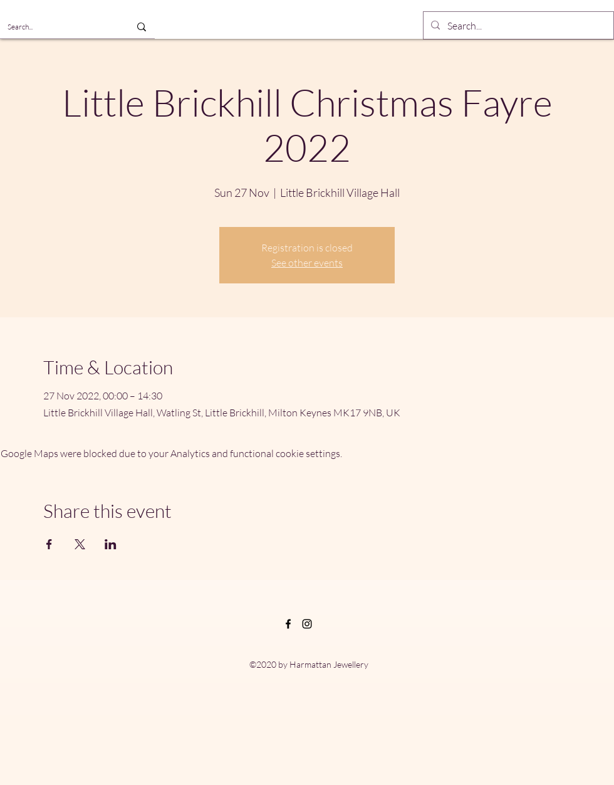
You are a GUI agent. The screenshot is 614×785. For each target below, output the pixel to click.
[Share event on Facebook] (49, 544)
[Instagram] (307, 624)
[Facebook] (288, 624)
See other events (307, 262)
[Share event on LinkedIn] (111, 544)
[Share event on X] (80, 544)
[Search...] (55, 27)
